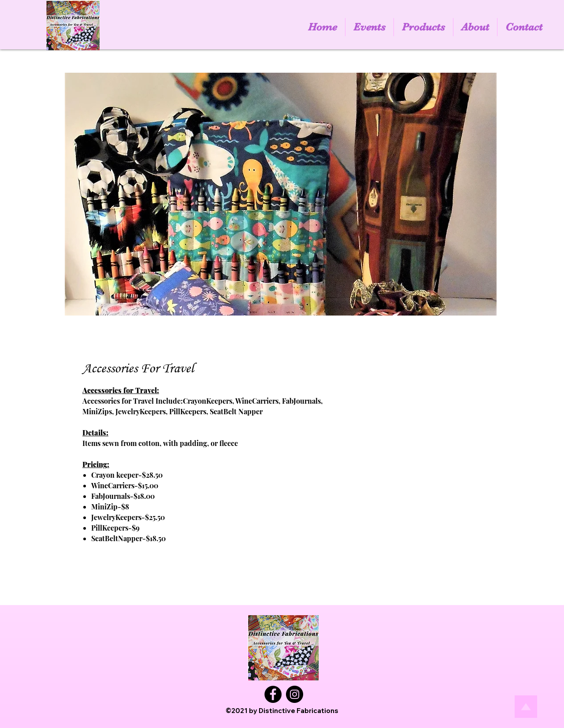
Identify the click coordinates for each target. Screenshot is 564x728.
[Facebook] (273, 694)
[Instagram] (294, 694)
